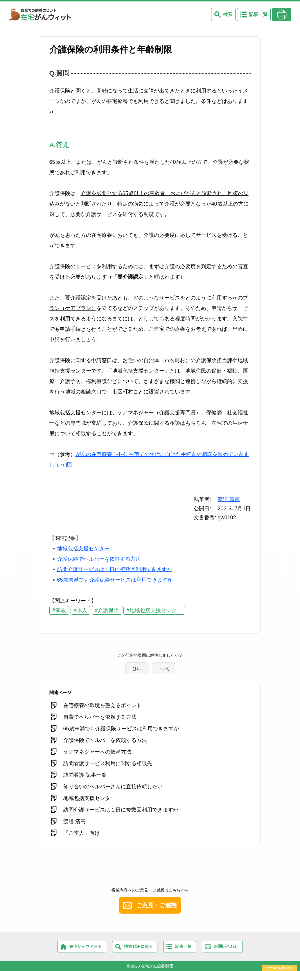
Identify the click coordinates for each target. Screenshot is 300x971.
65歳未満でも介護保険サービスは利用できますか (115, 580)
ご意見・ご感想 (156, 905)
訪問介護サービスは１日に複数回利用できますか (114, 569)
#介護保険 (107, 610)
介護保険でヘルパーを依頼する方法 (99, 559)
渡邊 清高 (229, 499)
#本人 (80, 610)
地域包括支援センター (83, 548)
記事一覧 (258, 14)
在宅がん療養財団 (157, 966)
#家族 (59, 610)
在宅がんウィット (85, 946)
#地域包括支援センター (154, 610)
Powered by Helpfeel (279, 968)
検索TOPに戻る (138, 946)
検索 (227, 14)
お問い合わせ (226, 946)
